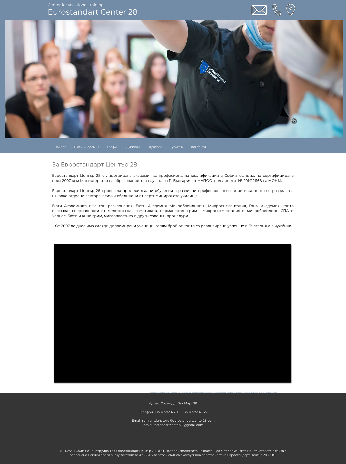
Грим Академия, (264, 205)
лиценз (229, 180)
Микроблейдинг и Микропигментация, (208, 205)
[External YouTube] (172, 313)
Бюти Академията (69, 205)
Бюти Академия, (151, 205)
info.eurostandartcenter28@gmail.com (173, 425)
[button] (155, 146)
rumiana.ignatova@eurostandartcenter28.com (178, 420)
